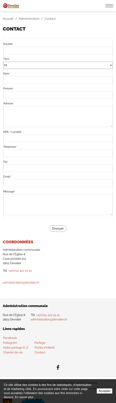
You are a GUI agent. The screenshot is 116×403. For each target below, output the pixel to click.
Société (7, 43)
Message (9, 191)
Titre (6, 58)
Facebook (10, 338)
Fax (5, 161)
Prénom (8, 88)
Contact (40, 352)
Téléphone (10, 146)
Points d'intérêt (45, 347)
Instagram (10, 342)
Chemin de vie (13, 352)
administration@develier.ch (21, 282)
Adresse (8, 103)
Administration (29, 18)
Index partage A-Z (15, 347)
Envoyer (58, 228)
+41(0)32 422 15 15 (20, 270)
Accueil (8, 18)
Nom (7, 73)
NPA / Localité (12, 131)
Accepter (104, 391)
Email (7, 176)
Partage (40, 342)
